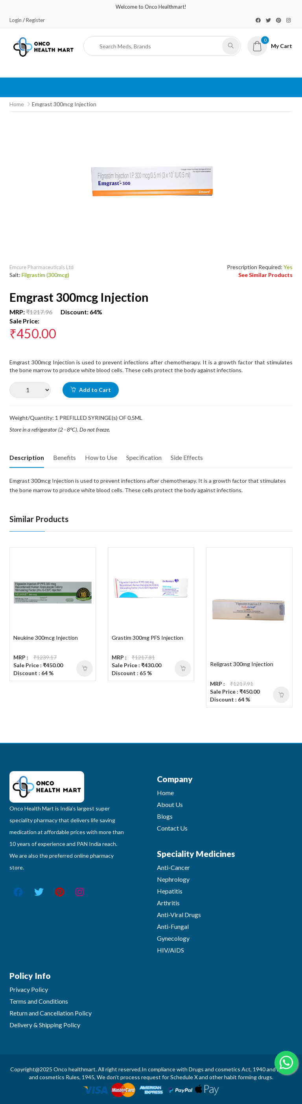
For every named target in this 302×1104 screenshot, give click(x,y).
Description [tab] (26, 457)
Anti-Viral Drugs (179, 914)
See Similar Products (265, 274)
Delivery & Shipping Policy (44, 1024)
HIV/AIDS (170, 950)
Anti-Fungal (173, 926)
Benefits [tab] (64, 457)
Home (16, 104)
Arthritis (168, 902)
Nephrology (173, 879)
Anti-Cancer (173, 867)
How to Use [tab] (101, 457)
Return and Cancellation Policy (50, 1013)
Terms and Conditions (38, 1001)
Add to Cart (90, 389)
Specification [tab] (144, 457)
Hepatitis (169, 891)
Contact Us (172, 828)
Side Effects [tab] (187, 457)
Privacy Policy (28, 989)
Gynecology (173, 938)
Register (35, 20)
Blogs (165, 816)
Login (15, 20)
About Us (170, 804)
